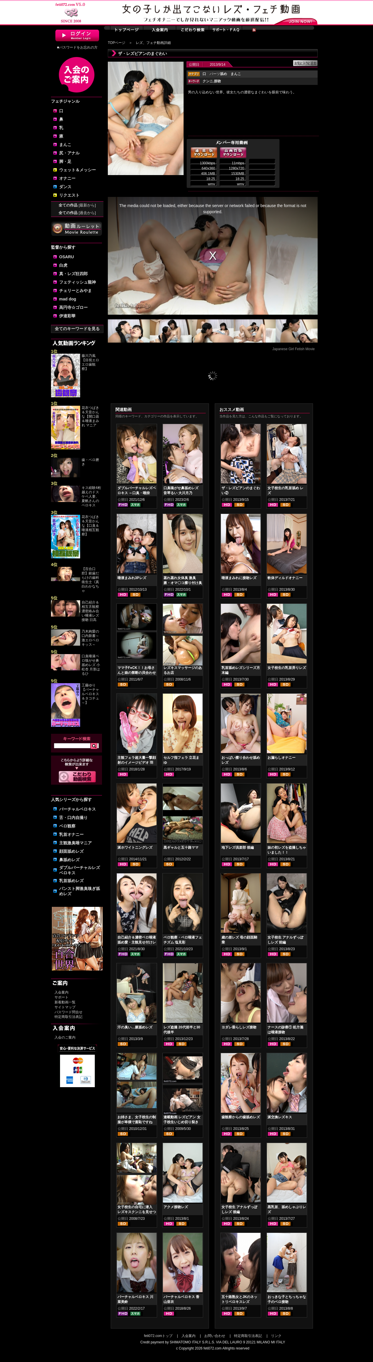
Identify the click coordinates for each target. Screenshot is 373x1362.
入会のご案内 (64, 1037)
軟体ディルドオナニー (285, 578)
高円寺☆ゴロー (73, 307)
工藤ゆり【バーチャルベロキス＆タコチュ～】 (90, 694)
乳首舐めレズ (71, 880)
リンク (276, 1336)
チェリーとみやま (75, 290)
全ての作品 (77, 205)
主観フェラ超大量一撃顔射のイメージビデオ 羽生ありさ (136, 763)
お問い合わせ (214, 1336)
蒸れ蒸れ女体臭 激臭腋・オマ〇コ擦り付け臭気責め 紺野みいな (182, 583)
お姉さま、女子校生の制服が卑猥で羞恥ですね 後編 (136, 1122)
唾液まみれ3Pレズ (131, 578)
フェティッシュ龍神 (77, 282)
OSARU (66, 256)
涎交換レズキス (280, 1117)
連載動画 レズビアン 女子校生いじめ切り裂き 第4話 (181, 1122)
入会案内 (61, 992)
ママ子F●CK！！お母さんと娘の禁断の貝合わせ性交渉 (136, 673)
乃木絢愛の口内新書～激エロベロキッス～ (90, 638)
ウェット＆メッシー (77, 170)
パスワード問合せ (68, 1012)
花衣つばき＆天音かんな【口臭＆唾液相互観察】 (90, 525)
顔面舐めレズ (71, 851)
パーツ (218, 74)
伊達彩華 (67, 316)
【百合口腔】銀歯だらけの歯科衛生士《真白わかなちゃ (90, 580)
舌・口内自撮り (73, 817)
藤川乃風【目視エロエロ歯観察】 (90, 362)
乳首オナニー (71, 834)
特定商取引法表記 (68, 1017)
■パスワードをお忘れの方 (77, 47)
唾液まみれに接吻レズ (238, 578)
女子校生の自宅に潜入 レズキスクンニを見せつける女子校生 (136, 1212)
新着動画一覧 (64, 1002)
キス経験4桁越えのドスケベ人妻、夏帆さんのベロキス (91, 496)
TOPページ (116, 43)
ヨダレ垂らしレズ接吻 (238, 1027)
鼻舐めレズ (69, 859)
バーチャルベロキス (77, 809)
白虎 (63, 265)
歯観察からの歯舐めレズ (240, 1117)
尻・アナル (69, 153)
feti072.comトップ (158, 1336)
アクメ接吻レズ (175, 1207)
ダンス (65, 186)
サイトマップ (64, 1007)
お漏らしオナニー (281, 758)
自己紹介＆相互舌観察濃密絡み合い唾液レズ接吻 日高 (90, 611)
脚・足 (65, 161)
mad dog (67, 299)
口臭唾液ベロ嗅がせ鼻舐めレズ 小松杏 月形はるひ (91, 665)
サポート (61, 997)
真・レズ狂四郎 (73, 273)
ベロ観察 (67, 826)
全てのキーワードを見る (77, 328)
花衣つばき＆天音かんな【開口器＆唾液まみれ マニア (90, 416)
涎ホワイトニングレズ (134, 847)
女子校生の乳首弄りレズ (287, 668)
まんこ (65, 144)
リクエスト (69, 195)
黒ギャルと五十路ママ (180, 847)
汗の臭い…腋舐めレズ (134, 1027)
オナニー (67, 178)
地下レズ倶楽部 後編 (237, 847)
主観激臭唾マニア (75, 843)
